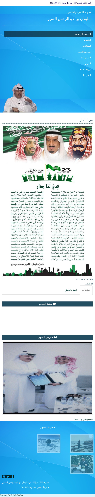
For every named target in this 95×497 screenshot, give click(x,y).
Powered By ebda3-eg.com (11, 495)
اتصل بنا (87, 75)
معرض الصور (84, 51)
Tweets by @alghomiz (83, 419)
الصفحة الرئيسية (83, 34)
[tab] (86, 290)
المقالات (87, 46)
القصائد (87, 40)
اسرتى (87, 63)
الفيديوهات (85, 57)
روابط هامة (85, 69)
